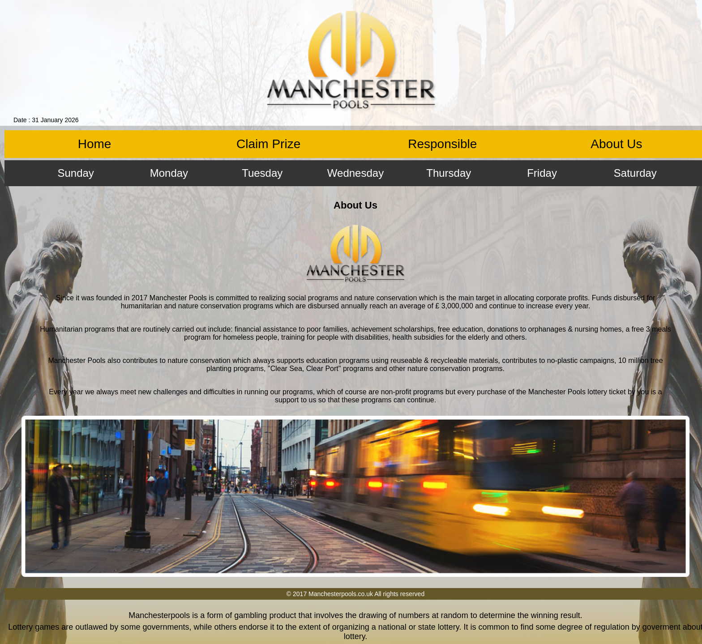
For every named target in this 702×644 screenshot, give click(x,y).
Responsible (442, 144)
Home (94, 144)
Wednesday (355, 173)
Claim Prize (268, 144)
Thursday (448, 173)
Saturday (635, 173)
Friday (542, 173)
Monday (169, 173)
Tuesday (262, 173)
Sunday (75, 173)
